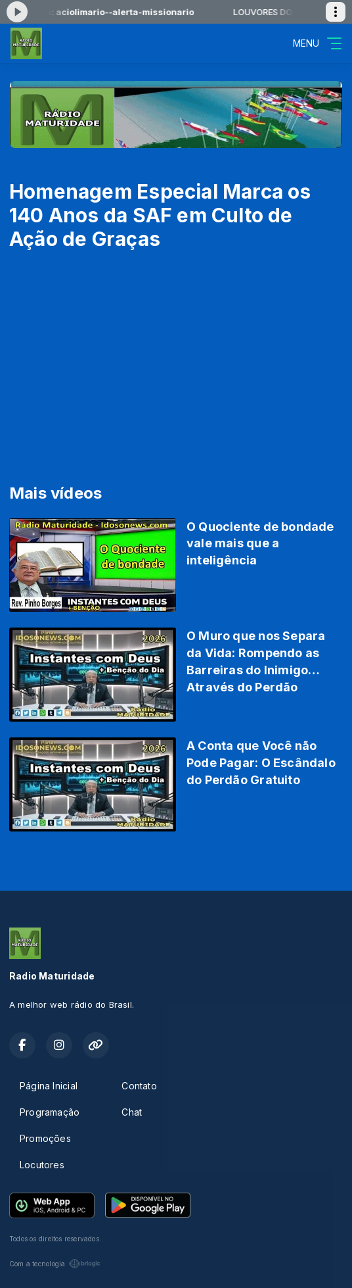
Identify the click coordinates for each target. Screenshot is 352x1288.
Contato (138, 1085)
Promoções (45, 1138)
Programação (49, 1112)
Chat (131, 1112)
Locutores (42, 1164)
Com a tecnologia (54, 1263)
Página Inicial (48, 1085)
